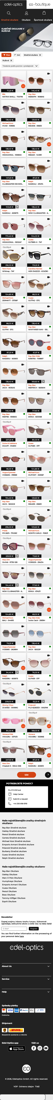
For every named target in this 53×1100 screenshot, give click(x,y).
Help (26, 992)
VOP (16, 1086)
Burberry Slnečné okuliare (14, 851)
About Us (26, 966)
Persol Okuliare (9, 891)
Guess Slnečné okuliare (13, 855)
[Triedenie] (20, 66)
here (22, 936)
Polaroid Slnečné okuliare (14, 848)
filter (6, 55)
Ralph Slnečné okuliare (13, 858)
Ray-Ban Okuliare (10, 871)
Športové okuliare (43, 20)
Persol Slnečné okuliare (13, 834)
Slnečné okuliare (9, 20)
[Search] (8, 13)
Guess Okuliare (9, 888)
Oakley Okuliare (9, 874)
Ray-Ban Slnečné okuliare (14, 828)
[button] (13, 4)
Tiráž (37, 1086)
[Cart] (44, 13)
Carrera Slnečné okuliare (13, 838)
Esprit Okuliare (9, 901)
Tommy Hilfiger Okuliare (13, 898)
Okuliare (26, 20)
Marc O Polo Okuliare (12, 878)
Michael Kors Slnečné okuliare (16, 841)
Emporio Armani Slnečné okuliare (18, 844)
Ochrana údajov (26, 1086)
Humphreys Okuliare (12, 881)
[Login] (26, 13)
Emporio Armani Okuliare (14, 884)
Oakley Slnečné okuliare (13, 831)
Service (26, 979)
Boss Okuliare (8, 895)
